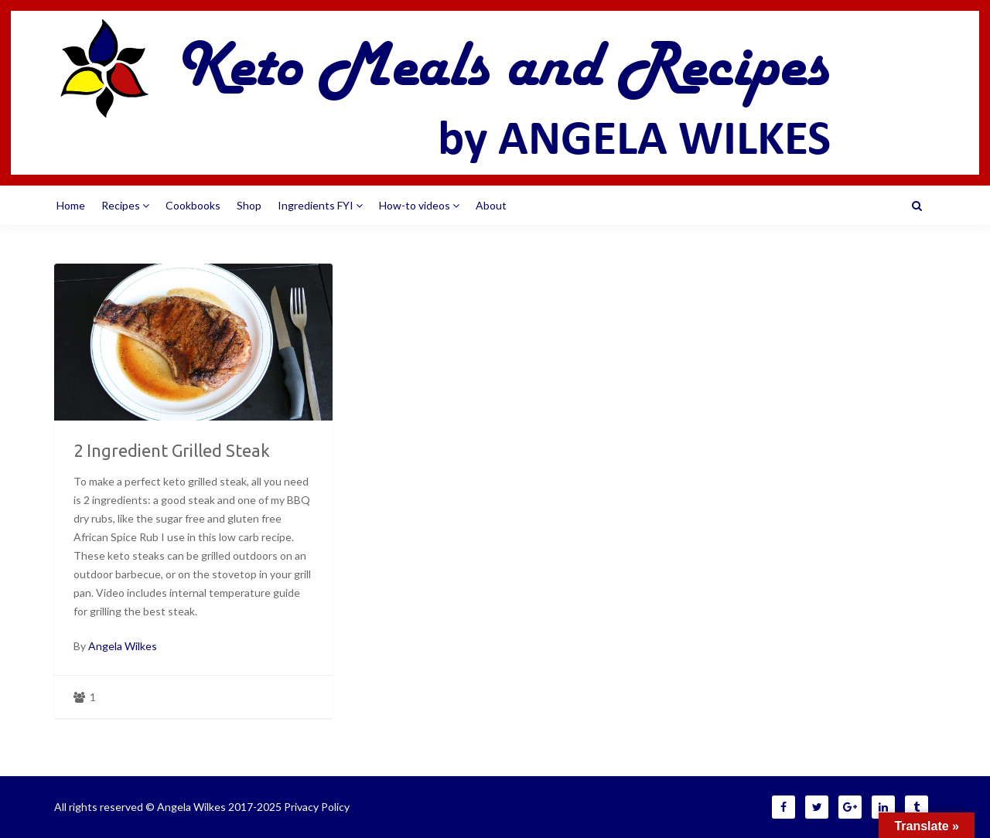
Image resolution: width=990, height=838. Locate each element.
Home (70, 205)
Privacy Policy (317, 806)
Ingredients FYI (320, 205)
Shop (249, 205)
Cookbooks (193, 205)
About (491, 205)
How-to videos (419, 205)
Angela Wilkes (122, 645)
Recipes (125, 205)
